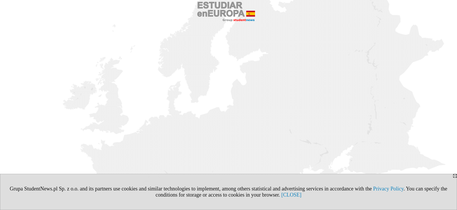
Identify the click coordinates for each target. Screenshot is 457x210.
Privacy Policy (388, 189)
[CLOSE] (291, 195)
